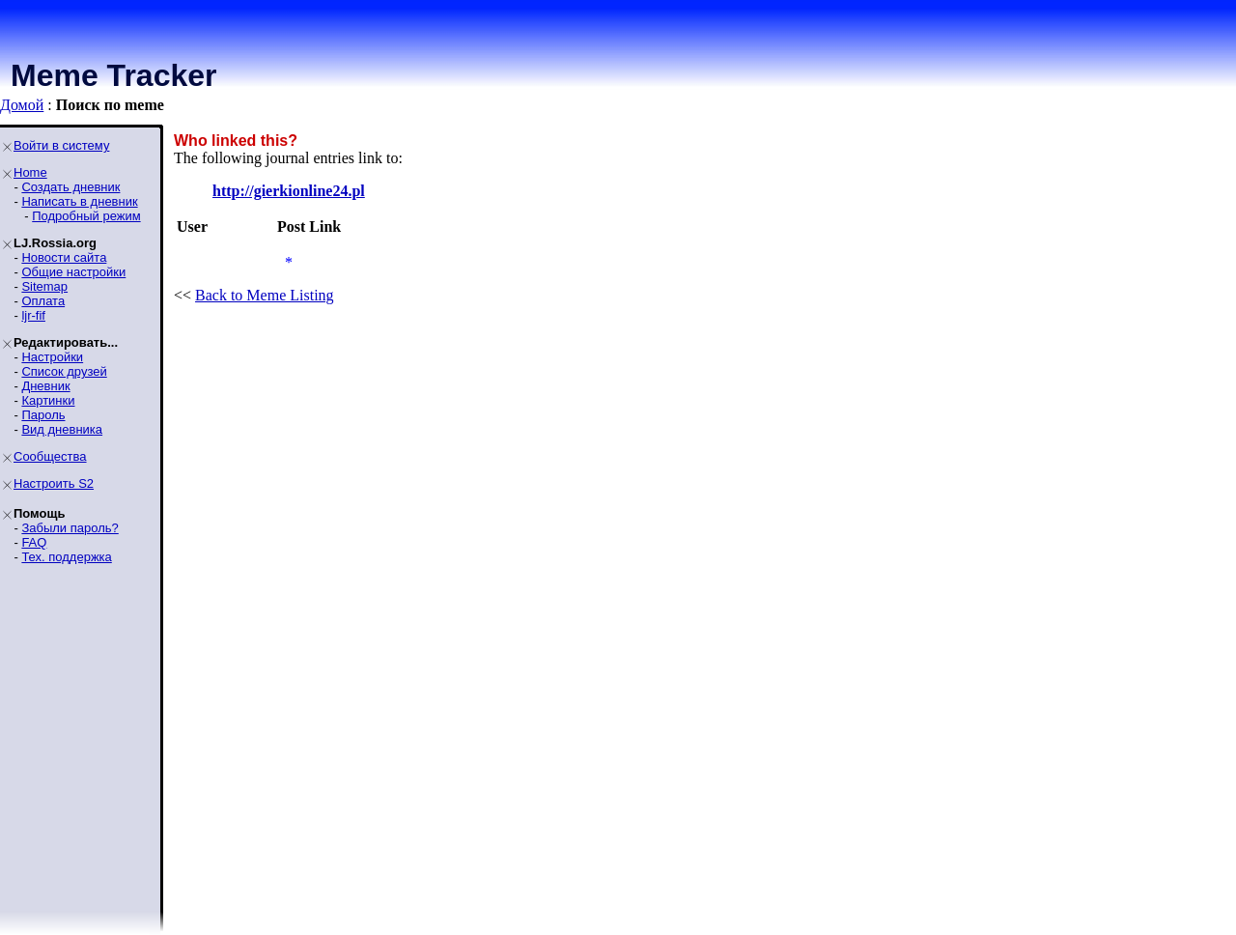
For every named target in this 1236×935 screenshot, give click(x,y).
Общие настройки (73, 272)
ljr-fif (33, 315)
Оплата (43, 301)
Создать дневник (70, 187)
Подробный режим (86, 216)
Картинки (47, 400)
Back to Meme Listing (264, 295)
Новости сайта (63, 257)
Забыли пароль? (69, 528)
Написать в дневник (79, 201)
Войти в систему (61, 145)
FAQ (33, 542)
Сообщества (50, 456)
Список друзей (63, 371)
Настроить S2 (54, 483)
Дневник (45, 386)
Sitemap (44, 286)
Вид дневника (61, 429)
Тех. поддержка (66, 557)
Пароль (43, 415)
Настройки (52, 357)
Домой (21, 105)
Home (30, 172)
